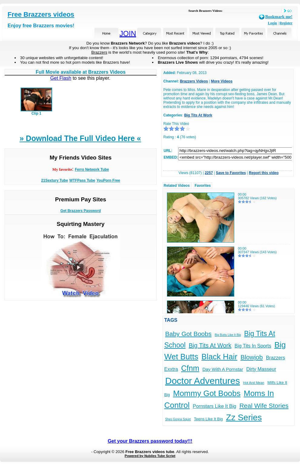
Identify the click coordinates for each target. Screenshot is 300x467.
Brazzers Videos (194, 81)
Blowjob (252, 357)
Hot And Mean (253, 383)
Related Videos (177, 185)
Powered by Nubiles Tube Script (150, 456)
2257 (209, 173)
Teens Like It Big (208, 419)
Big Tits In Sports (253, 345)
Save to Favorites (231, 173)
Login (272, 23)
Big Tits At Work (198, 115)
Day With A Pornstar (222, 369)
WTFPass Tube (82, 180)
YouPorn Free (108, 180)
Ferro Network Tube (92, 169)
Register (285, 23)
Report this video (263, 173)
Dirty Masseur (261, 369)
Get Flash (60, 78)
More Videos (221, 81)
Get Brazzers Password (80, 211)
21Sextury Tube (54, 180)
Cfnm (190, 368)
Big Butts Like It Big (228, 335)
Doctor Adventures (202, 381)
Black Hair (219, 356)
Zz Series (244, 417)
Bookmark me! (278, 17)
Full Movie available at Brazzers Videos (81, 72)
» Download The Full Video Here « (80, 138)
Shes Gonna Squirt (178, 419)
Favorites (203, 185)
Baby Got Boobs (188, 333)
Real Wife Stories (263, 405)
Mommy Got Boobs (207, 393)
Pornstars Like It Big (214, 406)
